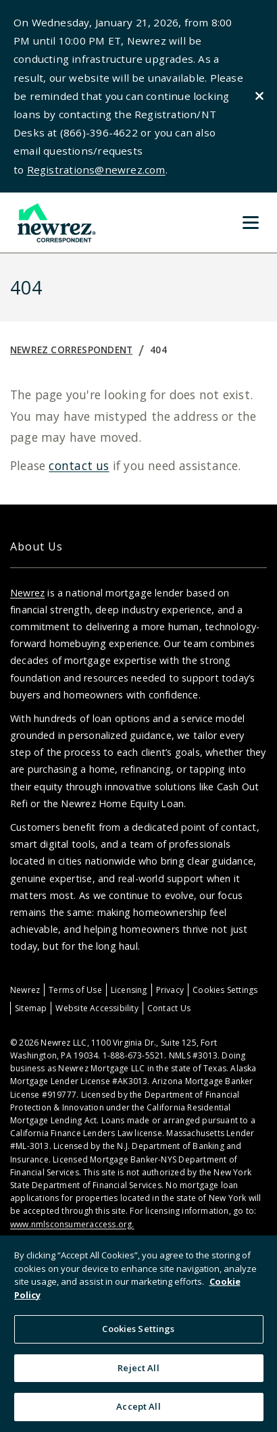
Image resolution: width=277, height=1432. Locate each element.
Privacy (170, 990)
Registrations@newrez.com (96, 169)
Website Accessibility (96, 1008)
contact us (79, 465)
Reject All (138, 1368)
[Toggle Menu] (250, 222)
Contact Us (169, 1008)
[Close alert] (259, 95)
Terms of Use (75, 990)
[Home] (55, 223)
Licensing (129, 990)
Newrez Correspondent (71, 349)
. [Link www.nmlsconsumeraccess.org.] (133, 1224)
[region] (138, 1333)
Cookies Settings (225, 990)
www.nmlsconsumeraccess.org (71, 1224)
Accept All (138, 1406)
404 (158, 349)
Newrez (27, 592)
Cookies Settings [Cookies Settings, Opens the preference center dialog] (138, 1329)
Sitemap (31, 1008)
